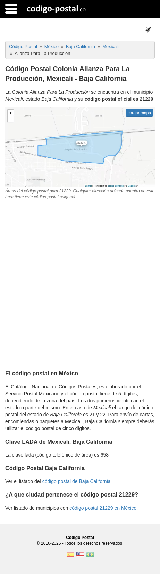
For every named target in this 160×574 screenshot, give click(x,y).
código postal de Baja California (76, 481)
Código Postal (80, 537)
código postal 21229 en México (102, 508)
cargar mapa (139, 112)
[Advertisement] (80, 284)
